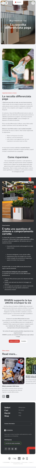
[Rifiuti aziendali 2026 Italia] (13, 376)
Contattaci (23, 341)
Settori (7, 407)
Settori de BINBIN (14, 341)
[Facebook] (5, 448)
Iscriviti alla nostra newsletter (12, 443)
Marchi (7, 413)
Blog (20, 413)
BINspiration (22, 407)
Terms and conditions (15, 462)
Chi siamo (21, 410)
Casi (6, 410)
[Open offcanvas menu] (33, 2)
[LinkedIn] (12, 448)
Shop (6, 416)
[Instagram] (9, 448)
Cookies (30, 462)
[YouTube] (15, 448)
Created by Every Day (18, 463)
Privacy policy (25, 462)
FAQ (20, 415)
